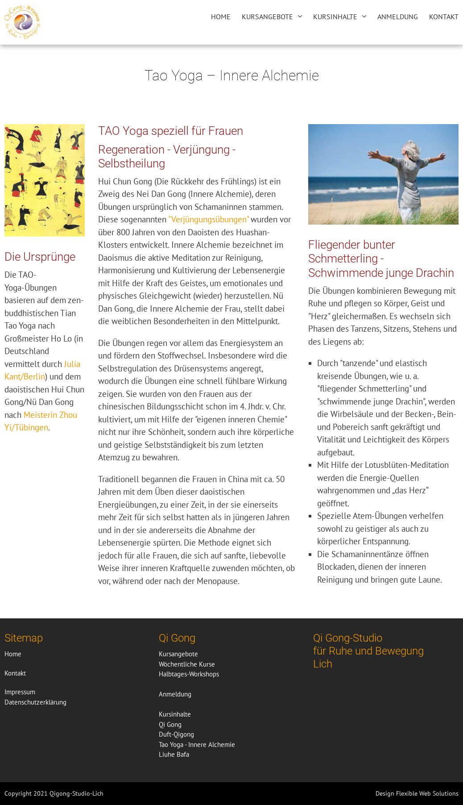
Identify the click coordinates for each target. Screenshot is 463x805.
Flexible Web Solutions (427, 793)
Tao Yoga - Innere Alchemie (197, 744)
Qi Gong (170, 724)
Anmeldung (397, 16)
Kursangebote (267, 16)
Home (221, 16)
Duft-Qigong (176, 734)
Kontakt (444, 16)
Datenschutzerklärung (35, 702)
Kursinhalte (335, 16)
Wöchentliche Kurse (187, 664)
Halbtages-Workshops (189, 674)
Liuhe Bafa (174, 754)
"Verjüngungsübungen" (208, 219)
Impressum (19, 692)
